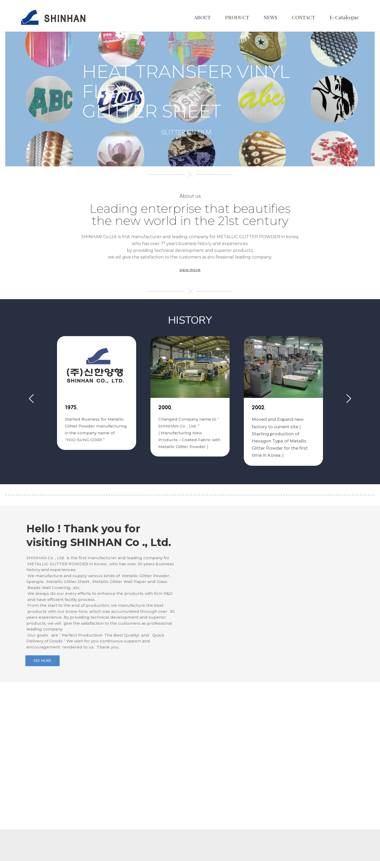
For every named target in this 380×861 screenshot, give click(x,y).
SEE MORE (42, 660)
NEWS (270, 17)
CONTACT (303, 17)
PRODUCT (237, 17)
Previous (31, 398)
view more (190, 269)
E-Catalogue (344, 17)
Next (348, 398)
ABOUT (202, 17)
